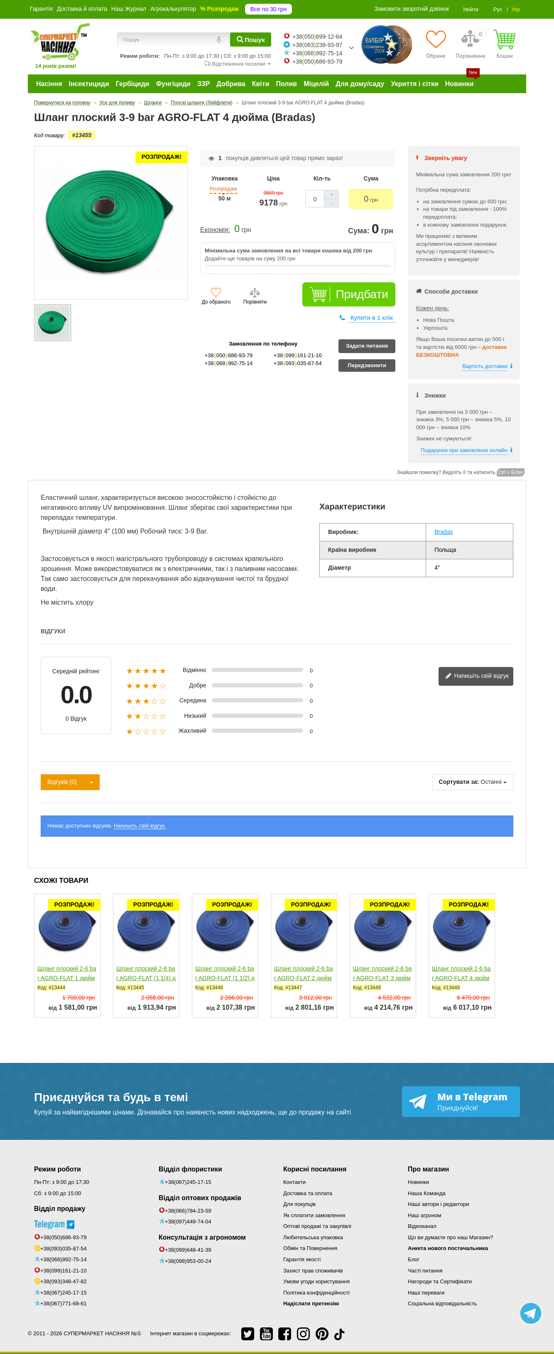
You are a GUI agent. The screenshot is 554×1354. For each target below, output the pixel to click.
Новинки (418, 1182)
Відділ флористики (190, 1169)
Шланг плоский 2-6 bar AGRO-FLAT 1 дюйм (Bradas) (66, 978)
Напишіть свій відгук (477, 676)
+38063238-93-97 (317, 45)
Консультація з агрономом (202, 1237)
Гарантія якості (302, 1259)
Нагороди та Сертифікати (440, 1281)
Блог (413, 1259)
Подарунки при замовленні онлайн (464, 450)
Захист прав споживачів (313, 1271)
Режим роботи (57, 1169)
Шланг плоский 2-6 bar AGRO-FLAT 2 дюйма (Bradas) (303, 978)
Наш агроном (424, 1215)
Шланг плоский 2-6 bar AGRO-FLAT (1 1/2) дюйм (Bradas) (225, 978)
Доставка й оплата (82, 8)
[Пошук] (250, 39)
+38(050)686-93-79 (63, 1237)
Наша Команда (427, 1193)
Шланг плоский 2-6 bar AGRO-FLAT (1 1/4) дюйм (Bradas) (146, 978)
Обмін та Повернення (310, 1248)
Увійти (470, 9)
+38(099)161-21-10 (63, 1271)
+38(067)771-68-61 (63, 1303)
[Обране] (436, 44)
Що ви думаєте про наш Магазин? (450, 1237)
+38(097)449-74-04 (188, 1221)
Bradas (443, 532)
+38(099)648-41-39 (188, 1250)
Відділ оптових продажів (200, 1197)
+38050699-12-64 (317, 36)
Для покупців (299, 1204)
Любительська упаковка (313, 1237)
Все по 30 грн (268, 9)
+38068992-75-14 (317, 53)
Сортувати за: (459, 781)
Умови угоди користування (316, 1281)
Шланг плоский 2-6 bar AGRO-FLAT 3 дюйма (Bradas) (382, 978)
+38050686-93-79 (317, 61)
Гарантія (41, 8)
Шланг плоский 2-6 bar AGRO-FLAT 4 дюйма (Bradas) (461, 978)
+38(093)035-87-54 (63, 1248)
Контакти (294, 1182)
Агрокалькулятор (173, 8)
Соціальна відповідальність (442, 1303)
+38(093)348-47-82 (63, 1281)
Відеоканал (422, 1226)
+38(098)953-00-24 (188, 1261)
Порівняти (255, 302)
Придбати (362, 294)
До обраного (216, 302)
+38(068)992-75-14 (63, 1259)
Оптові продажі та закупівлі (317, 1226)
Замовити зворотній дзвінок (412, 8)
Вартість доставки (484, 366)
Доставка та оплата (307, 1193)
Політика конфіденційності (316, 1293)
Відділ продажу (60, 1208)
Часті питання (425, 1271)
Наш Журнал (128, 8)
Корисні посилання (314, 1169)
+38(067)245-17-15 (63, 1293)
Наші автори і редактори (438, 1204)
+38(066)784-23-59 (188, 1211)
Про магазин (428, 1169)
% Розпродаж (219, 8)
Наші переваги (426, 1293)
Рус (498, 9)
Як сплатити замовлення (314, 1215)
